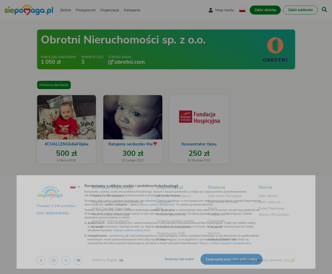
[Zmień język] (64, 183)
